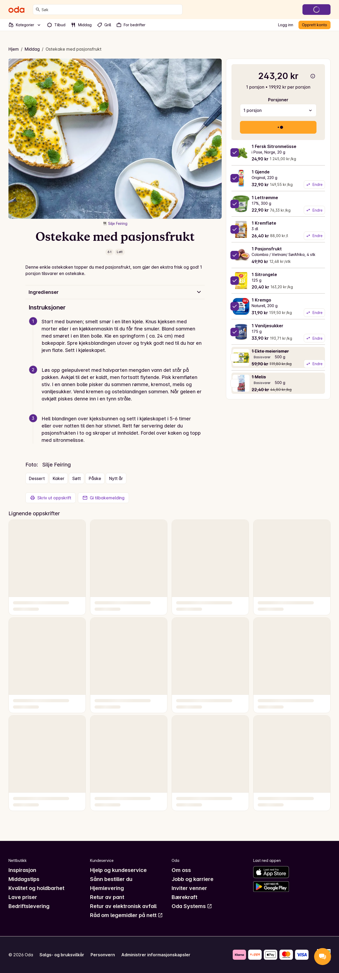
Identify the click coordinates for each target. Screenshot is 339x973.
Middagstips (23, 879)
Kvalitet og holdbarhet (36, 888)
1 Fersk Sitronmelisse (274, 146)
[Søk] (38, 9)
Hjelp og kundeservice (118, 870)
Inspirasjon (22, 870)
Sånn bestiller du (111, 879)
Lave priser (22, 897)
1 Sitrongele (264, 274)
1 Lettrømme (265, 197)
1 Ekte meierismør (270, 351)
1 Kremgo (261, 300)
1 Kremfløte (264, 223)
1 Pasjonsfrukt (267, 248)
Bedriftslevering (29, 906)
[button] (117, 342)
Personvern (103, 954)
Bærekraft (184, 897)
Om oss (181, 870)
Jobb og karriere (192, 879)
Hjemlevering (107, 888)
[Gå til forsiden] (16, 9)
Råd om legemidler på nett (126, 915)
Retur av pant (107, 897)
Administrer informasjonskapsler (155, 954)
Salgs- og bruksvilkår (61, 954)
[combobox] (111, 10)
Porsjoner (278, 99)
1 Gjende (261, 171)
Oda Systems (192, 906)
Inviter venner (189, 888)
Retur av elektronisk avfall (123, 906)
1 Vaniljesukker (267, 325)
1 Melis (259, 376)
